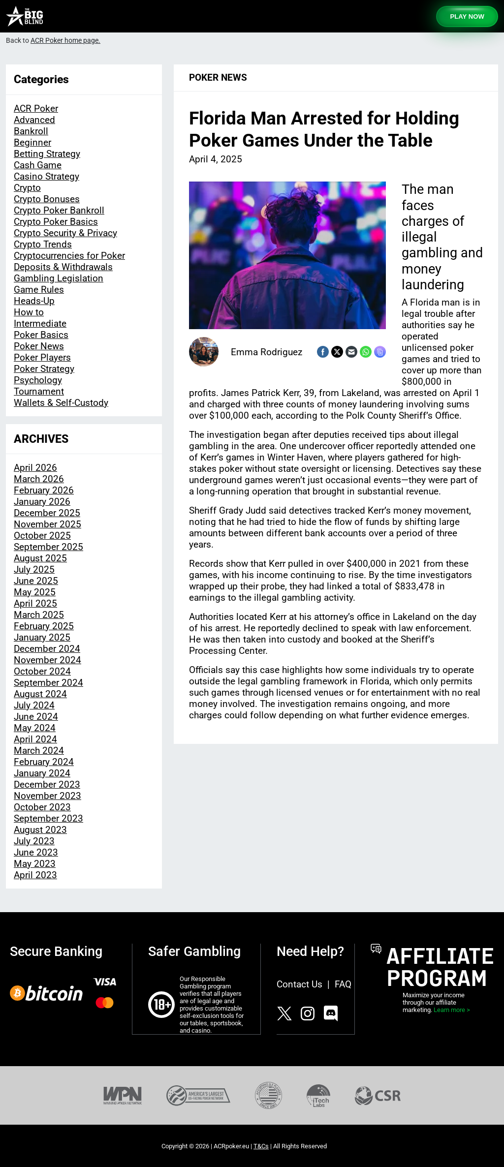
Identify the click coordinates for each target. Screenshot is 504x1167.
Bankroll (31, 131)
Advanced (34, 119)
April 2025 (35, 603)
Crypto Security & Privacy (65, 233)
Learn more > (452, 1009)
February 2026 (44, 490)
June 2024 (36, 716)
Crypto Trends (43, 244)
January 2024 (42, 773)
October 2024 (42, 671)
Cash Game (38, 165)
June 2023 (36, 852)
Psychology (38, 380)
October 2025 (42, 535)
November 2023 (47, 795)
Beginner (32, 142)
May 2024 (35, 728)
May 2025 (35, 592)
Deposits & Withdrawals (63, 267)
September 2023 (48, 818)
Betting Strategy (47, 153)
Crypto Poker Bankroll (59, 210)
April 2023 (35, 875)
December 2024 (47, 648)
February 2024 (44, 762)
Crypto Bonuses (47, 199)
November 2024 (47, 660)
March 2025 (39, 614)
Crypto (27, 187)
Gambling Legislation (58, 278)
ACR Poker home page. (65, 40)
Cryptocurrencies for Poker (69, 255)
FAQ (343, 984)
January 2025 (42, 637)
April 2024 (35, 739)
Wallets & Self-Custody (61, 402)
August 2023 (40, 829)
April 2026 (35, 467)
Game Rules (39, 289)
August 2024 (40, 694)
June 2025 (36, 580)
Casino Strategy (46, 176)
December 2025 (47, 513)
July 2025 (34, 569)
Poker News (39, 346)
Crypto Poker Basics (56, 221)
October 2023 (42, 807)
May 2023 (35, 863)
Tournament (39, 391)
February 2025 (44, 626)
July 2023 (34, 841)
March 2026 (39, 479)
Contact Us (299, 984)
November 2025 (47, 524)
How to (29, 312)
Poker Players (42, 357)
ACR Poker (36, 108)
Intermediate (40, 323)
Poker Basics (41, 334)
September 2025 (48, 547)
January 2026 (42, 501)
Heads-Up (34, 301)
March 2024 (39, 750)
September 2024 (48, 682)
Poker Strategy (44, 368)
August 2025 (40, 558)
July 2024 (34, 705)
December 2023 (47, 784)
